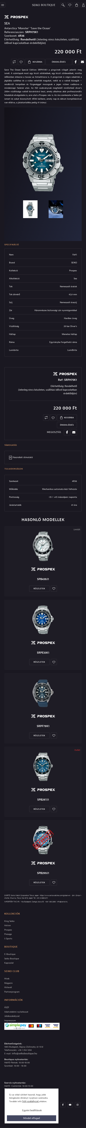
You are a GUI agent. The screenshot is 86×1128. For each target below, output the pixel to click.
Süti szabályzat (30, 1101)
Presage (8, 934)
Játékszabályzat (12, 1016)
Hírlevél (8, 987)
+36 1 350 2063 (50, 902)
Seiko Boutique (11, 958)
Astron (7, 925)
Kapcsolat (9, 963)
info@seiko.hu (62, 902)
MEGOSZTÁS (54, 432)
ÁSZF (6, 1007)
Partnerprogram (12, 992)
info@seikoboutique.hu (24, 1053)
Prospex (8, 930)
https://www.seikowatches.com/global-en (55, 895)
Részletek (39, 588)
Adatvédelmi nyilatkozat (16, 1012)
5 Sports (8, 938)
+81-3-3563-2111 (42, 898)
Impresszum (10, 1020)
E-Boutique (9, 954)
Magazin (8, 983)
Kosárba (35, 62)
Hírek (6, 978)
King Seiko (9, 921)
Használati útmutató (21, 457)
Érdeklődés (59, 62)
